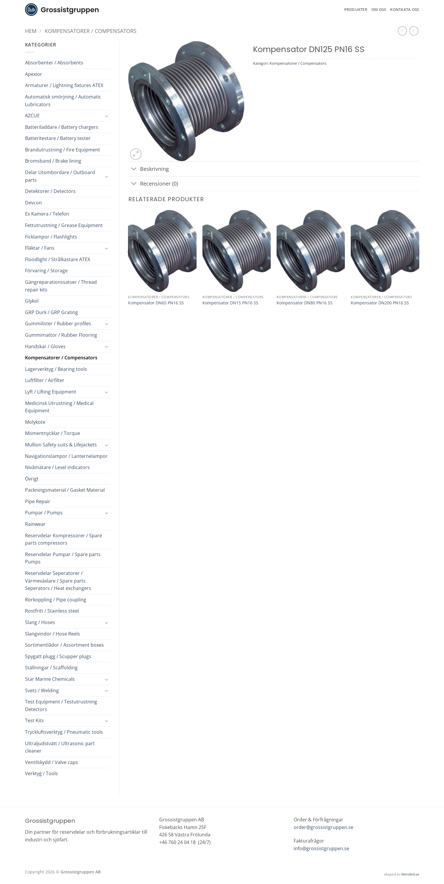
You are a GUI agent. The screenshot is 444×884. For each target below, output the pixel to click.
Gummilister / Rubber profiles (58, 323)
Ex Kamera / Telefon (47, 214)
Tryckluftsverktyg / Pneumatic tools (64, 732)
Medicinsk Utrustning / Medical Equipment (59, 407)
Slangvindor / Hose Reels (52, 634)
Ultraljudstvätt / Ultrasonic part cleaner (60, 747)
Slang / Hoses (40, 622)
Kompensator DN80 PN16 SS (304, 303)
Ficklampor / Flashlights (51, 236)
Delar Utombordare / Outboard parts (60, 176)
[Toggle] (106, 115)
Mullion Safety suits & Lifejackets (61, 444)
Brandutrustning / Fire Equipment (62, 149)
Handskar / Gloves (45, 346)
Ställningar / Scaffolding (51, 667)
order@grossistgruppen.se (323, 827)
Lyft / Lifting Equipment (50, 391)
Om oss (378, 9)
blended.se (410, 874)
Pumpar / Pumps (44, 512)
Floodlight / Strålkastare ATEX (57, 259)
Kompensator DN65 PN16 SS (156, 303)
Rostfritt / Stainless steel (52, 611)
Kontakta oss (404, 9)
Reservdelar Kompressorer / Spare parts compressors (63, 539)
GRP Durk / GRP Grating (51, 312)
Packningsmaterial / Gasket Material (65, 490)
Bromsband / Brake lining (53, 161)
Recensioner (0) (153, 184)
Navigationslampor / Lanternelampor (66, 456)
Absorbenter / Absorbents (54, 62)
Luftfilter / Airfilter (44, 380)
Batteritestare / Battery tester (58, 138)
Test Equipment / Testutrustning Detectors (61, 705)
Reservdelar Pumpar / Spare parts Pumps (63, 558)
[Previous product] (413, 30)
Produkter (355, 9)
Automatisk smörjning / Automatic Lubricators (63, 101)
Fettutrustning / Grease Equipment (64, 225)
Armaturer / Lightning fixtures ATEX (64, 85)
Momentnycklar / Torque (52, 433)
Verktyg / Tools (41, 773)
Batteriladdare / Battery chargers (61, 127)
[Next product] (402, 30)
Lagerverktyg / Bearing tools (56, 369)
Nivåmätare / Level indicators (57, 467)
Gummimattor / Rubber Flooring (61, 335)
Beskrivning (148, 169)
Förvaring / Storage (46, 270)
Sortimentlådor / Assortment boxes (64, 645)
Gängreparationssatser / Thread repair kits (61, 286)
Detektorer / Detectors (50, 191)
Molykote (35, 422)
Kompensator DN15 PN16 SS (230, 303)
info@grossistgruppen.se (321, 848)
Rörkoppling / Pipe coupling (55, 599)
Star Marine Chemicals (50, 679)
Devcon (33, 202)
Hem (30, 30)
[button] (136, 154)
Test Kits (34, 720)
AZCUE (32, 115)
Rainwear (35, 524)
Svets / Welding (42, 690)
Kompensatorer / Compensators (91, 30)
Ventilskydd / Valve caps (51, 762)
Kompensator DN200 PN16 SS (380, 303)
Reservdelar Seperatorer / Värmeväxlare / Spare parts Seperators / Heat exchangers (58, 580)
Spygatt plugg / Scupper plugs (58, 656)
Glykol (32, 301)
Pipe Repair (37, 501)
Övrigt (32, 479)
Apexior (33, 74)
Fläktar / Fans (39, 248)
